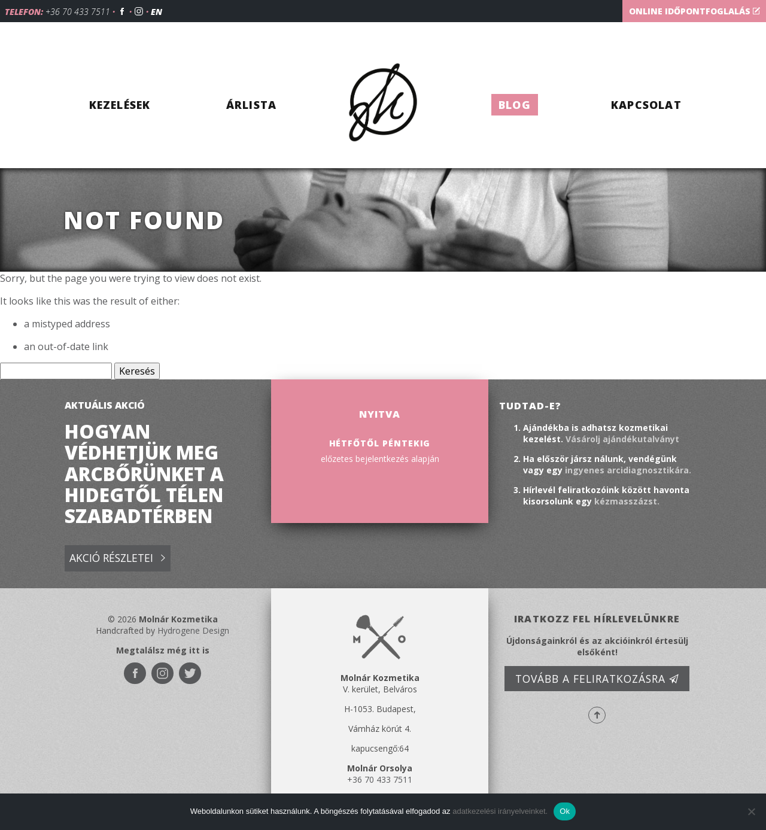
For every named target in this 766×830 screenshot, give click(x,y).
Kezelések (120, 105)
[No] (751, 811)
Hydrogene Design (193, 630)
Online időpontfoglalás (694, 11)
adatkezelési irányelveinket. (500, 811)
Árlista (251, 105)
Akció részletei (117, 558)
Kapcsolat (646, 105)
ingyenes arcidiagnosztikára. (628, 470)
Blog (514, 105)
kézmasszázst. (626, 501)
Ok (565, 811)
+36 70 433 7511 (77, 11)
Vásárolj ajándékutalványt (622, 439)
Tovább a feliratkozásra (597, 678)
